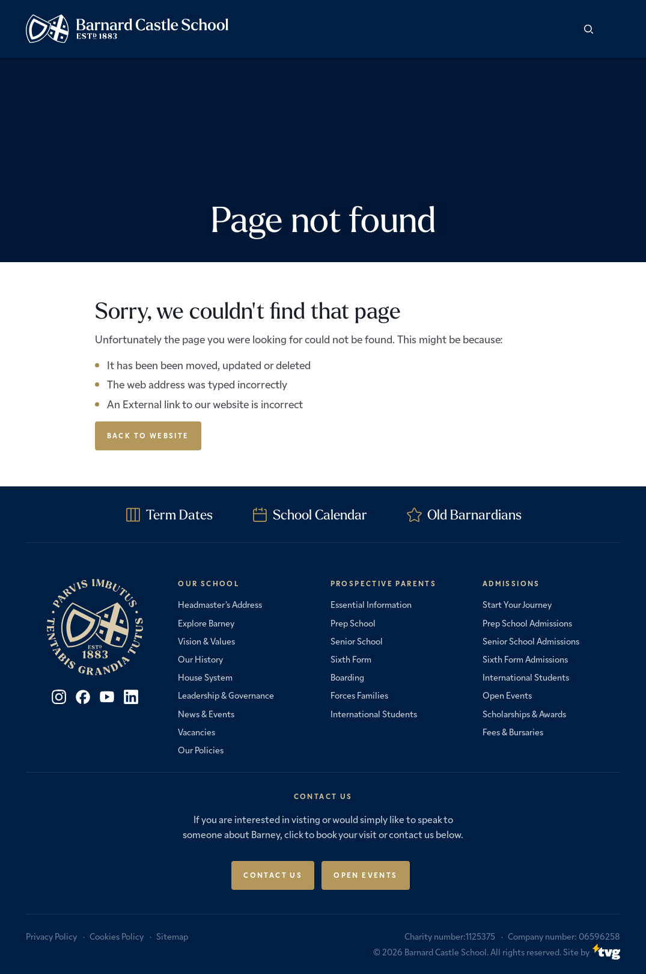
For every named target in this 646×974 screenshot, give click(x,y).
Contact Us (272, 875)
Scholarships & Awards (524, 714)
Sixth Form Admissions (525, 659)
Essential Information (371, 604)
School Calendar (320, 514)
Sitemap (172, 936)
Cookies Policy (117, 936)
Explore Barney (206, 623)
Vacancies (196, 732)
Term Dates (179, 514)
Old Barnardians (474, 514)
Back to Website (148, 435)
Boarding (347, 677)
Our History (200, 659)
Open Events (507, 695)
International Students (374, 714)
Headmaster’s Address (220, 604)
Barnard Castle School (445, 952)
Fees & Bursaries (513, 732)
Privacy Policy (51, 936)
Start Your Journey (517, 604)
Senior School (357, 641)
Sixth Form (351, 659)
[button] (611, 29)
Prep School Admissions (527, 623)
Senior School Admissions (531, 641)
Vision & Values (206, 641)
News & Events (206, 714)
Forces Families (359, 695)
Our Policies (201, 750)
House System (205, 677)
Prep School (353, 623)
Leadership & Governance (226, 695)
